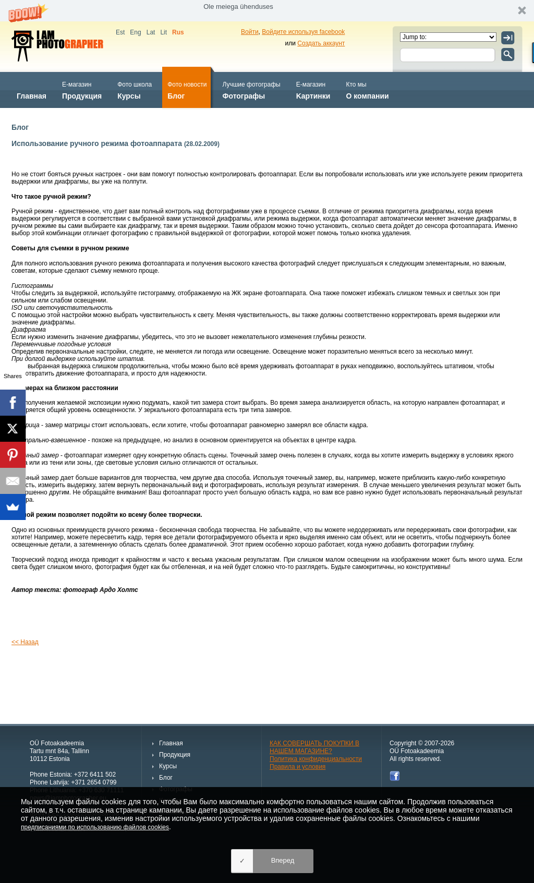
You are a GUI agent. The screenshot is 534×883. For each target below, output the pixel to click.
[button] (267, 10)
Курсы (134, 89)
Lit (163, 32)
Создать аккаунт (321, 43)
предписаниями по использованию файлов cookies (95, 827)
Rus (178, 32)
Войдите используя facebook (303, 31)
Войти (250, 31)
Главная (31, 89)
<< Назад (25, 642)
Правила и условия (297, 766)
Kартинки (313, 89)
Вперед (283, 860)
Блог (187, 89)
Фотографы (251, 89)
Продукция (82, 89)
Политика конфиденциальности (316, 759)
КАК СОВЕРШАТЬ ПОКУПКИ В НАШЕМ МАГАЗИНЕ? (314, 747)
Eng (135, 32)
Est (120, 32)
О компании (367, 89)
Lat (151, 32)
